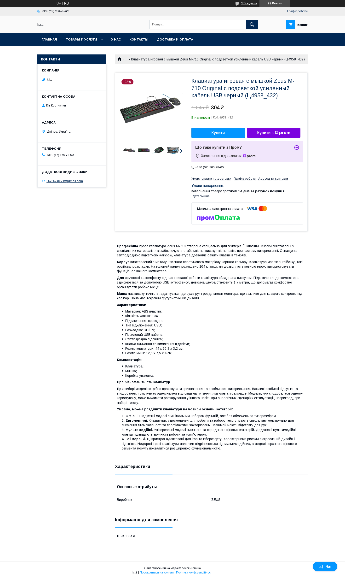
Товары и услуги (81, 39)
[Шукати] (252, 24)
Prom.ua (195, 568)
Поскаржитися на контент (157, 572)
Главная (49, 39)
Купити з (273, 133)
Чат (325, 566)
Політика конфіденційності (194, 572)
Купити (218, 133)
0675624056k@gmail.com (64, 181)
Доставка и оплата (175, 39)
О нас (115, 39)
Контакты (139, 39)
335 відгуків (249, 3)
